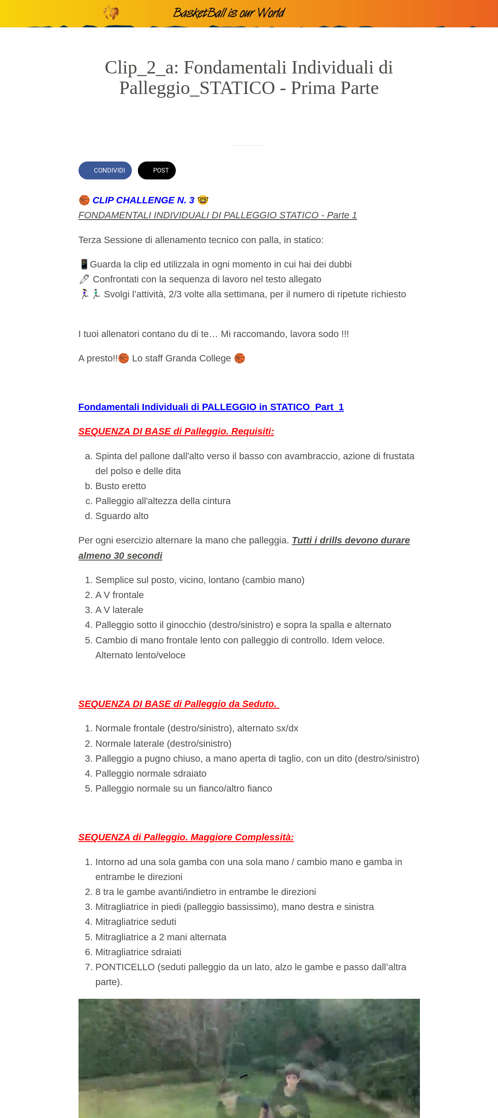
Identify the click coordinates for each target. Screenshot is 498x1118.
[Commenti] (409, 171)
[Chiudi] (14, 14)
